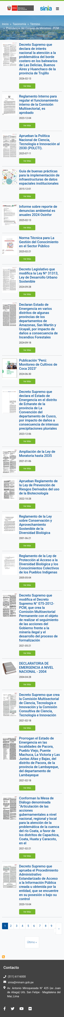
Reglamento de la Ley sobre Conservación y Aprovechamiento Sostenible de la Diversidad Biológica (35, 524)
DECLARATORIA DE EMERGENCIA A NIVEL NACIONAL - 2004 (36, 667)
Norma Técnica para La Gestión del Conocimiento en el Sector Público (38, 242)
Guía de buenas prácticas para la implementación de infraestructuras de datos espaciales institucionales (39, 177)
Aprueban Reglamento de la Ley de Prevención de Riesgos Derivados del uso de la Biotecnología (39, 487)
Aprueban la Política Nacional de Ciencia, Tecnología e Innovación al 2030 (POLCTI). (39, 142)
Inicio (5, 24)
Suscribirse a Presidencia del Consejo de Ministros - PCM (3, 956)
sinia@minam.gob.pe (20, 982)
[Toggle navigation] (57, 9)
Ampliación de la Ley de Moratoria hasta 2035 (37, 454)
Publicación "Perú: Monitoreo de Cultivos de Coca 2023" (38, 364)
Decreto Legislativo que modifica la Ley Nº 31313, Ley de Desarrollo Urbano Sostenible (38, 275)
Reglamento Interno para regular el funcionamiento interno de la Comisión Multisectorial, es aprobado (38, 104)
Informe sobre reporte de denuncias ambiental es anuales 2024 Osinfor (38, 211)
